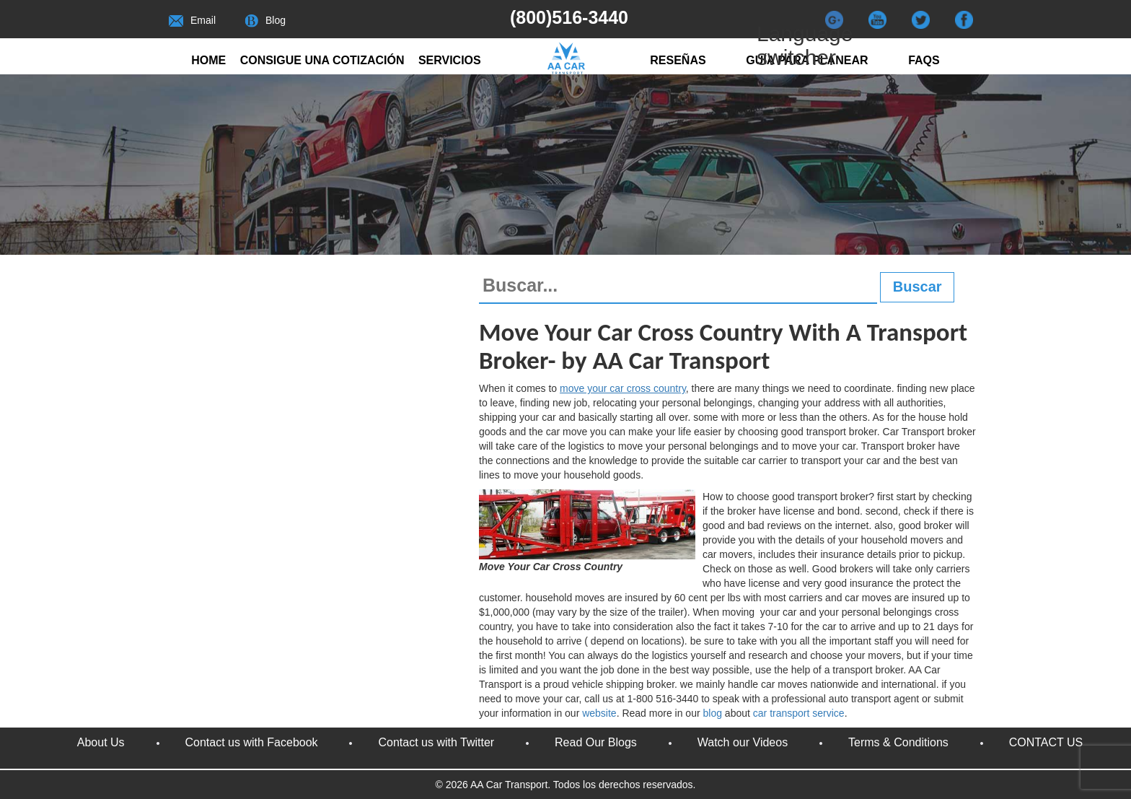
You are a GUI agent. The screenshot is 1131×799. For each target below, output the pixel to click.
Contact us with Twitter (436, 742)
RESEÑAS (677, 60)
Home (208, 60)
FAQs (924, 60)
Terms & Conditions (898, 742)
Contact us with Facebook (251, 742)
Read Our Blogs (596, 742)
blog (714, 713)
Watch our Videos (742, 742)
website (599, 713)
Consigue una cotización (322, 60)
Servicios (449, 60)
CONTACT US (1046, 742)
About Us (101, 742)
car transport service (799, 713)
